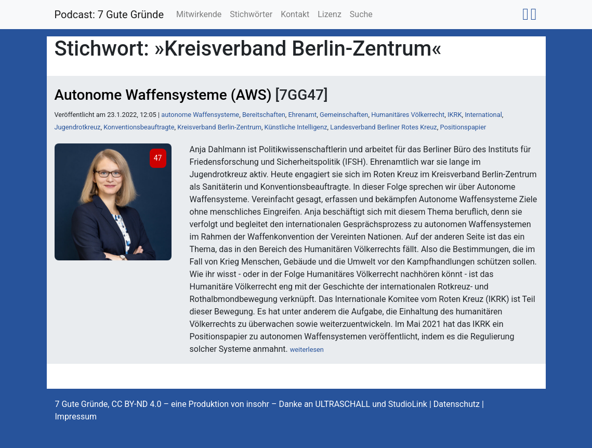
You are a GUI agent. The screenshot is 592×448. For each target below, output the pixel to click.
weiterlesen (307, 349)
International (483, 114)
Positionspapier (463, 127)
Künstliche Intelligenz (296, 127)
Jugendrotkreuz (78, 127)
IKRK (455, 114)
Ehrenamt (302, 114)
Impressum (76, 416)
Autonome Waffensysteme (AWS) (163, 94)
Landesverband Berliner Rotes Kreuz (383, 127)
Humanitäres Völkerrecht (407, 114)
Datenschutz (456, 404)
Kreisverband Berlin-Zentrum (219, 127)
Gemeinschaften (344, 114)
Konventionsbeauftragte (138, 127)
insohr (257, 404)
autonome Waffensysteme (200, 114)
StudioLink (407, 404)
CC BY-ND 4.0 (136, 404)
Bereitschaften (263, 114)
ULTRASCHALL (342, 404)
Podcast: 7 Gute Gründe (109, 14)
